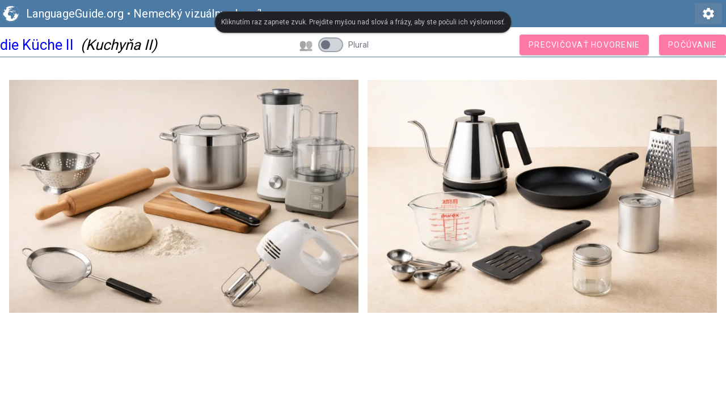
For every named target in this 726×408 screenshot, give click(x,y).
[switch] (330, 44)
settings (708, 13)
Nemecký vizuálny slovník (199, 13)
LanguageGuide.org (75, 13)
